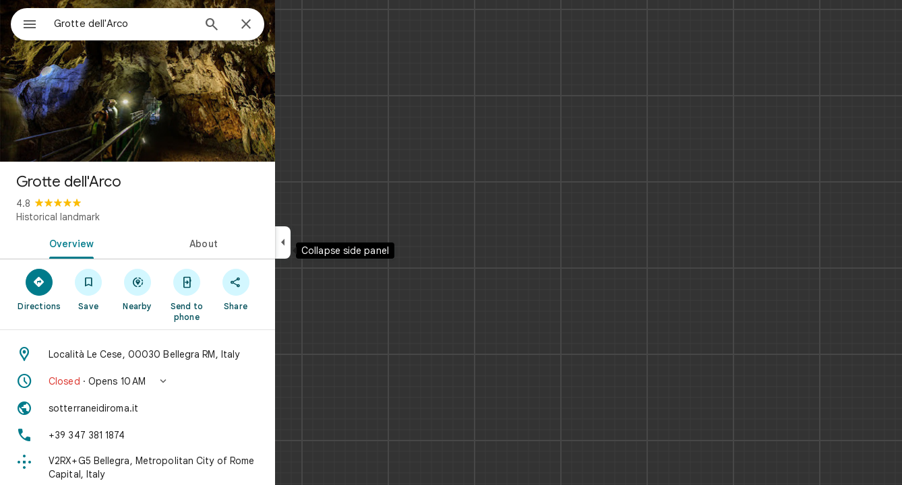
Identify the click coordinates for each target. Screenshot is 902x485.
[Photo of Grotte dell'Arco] (186, 81)
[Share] (284, 289)
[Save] (137, 289)
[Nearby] (186, 289)
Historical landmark (106, 217)
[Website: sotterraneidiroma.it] (186, 408)
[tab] (117, 242)
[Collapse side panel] (331, 242)
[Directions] (88, 289)
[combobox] (158, 23)
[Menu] (24, 23)
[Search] (260, 25)
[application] (451, 242)
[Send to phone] (235, 294)
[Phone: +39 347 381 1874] (186, 435)
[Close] (294, 25)
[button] (186, 381)
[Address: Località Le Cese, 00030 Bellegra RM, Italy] (186, 354)
